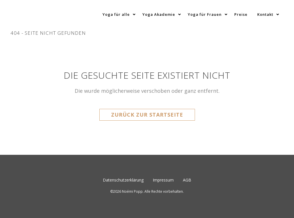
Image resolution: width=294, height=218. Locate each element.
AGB (187, 180)
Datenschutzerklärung (123, 180)
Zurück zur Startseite (147, 114)
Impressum (163, 180)
